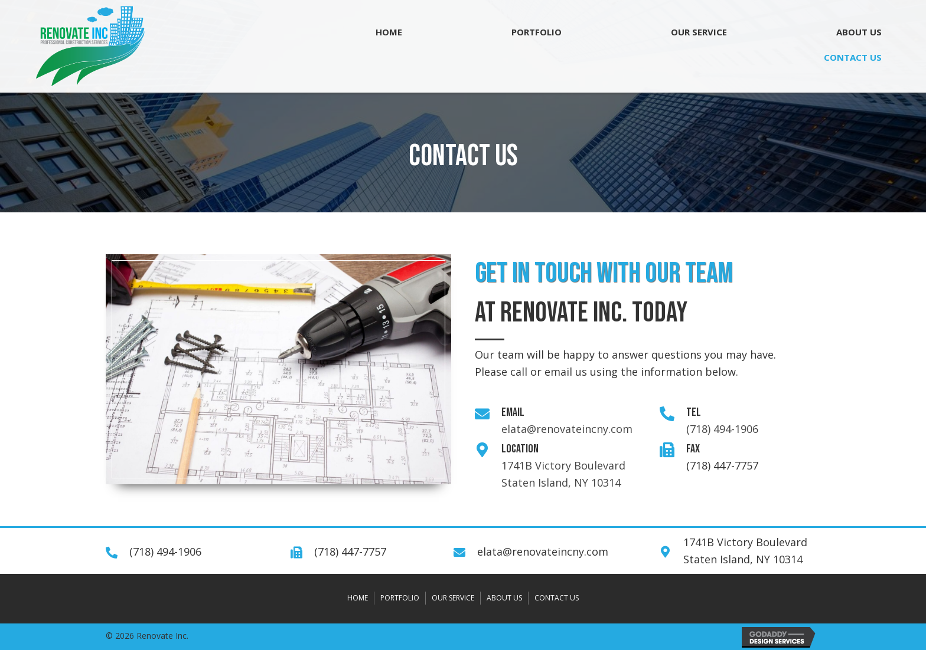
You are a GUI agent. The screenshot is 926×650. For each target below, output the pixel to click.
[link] (389, 32)
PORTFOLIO (399, 598)
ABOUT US (504, 598)
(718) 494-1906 (722, 429)
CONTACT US (556, 598)
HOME (357, 598)
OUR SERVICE (453, 598)
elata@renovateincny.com (566, 429)
